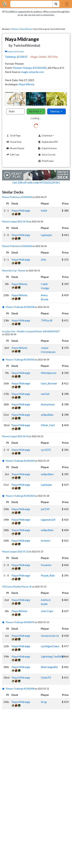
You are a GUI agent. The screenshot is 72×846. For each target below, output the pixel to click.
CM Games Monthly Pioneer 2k (17, 586)
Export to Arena (47, 148)
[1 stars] (4, 307)
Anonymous (48, 404)
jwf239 (45, 509)
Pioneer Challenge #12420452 (20, 622)
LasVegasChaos (50, 646)
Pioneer (15, 29)
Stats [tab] (12, 111)
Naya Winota (26, 29)
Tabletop (55, 111)
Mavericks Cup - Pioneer (13, 270)
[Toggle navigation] (66, 4)
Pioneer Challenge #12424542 (20, 359)
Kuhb (44, 210)
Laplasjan (46, 234)
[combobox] (29, 4)
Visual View (14, 142)
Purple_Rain (48, 575)
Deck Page (13, 135)
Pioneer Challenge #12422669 (20, 460)
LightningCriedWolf (52, 656)
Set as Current (46, 154)
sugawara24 (48, 519)
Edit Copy (12, 154)
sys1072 (46, 449)
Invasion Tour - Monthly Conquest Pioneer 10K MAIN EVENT (31, 331)
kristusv (45, 540)
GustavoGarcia (50, 635)
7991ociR (46, 320)
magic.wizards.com (32, 71)
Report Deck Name (14, 51)
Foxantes (46, 565)
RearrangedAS (49, 667)
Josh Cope (47, 611)
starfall (45, 393)
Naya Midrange (21, 210)
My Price (34, 111)
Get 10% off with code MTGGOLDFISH (36, 182)
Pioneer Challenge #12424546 (20, 307)
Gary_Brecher (49, 383)
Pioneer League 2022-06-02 (15, 436)
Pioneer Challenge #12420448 (20, 688)
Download (51, 135)
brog (44, 701)
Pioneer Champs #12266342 (30, 67)
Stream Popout (15, 148)
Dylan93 (46, 677)
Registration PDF (47, 142)
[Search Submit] (56, 4)
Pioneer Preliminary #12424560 (17, 246)
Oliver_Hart (48, 425)
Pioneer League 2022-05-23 (15, 551)
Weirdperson (48, 372)
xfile (43, 259)
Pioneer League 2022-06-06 (15, 221)
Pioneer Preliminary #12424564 (17, 197)
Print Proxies (45, 161)
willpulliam (47, 414)
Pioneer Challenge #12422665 (20, 495)
